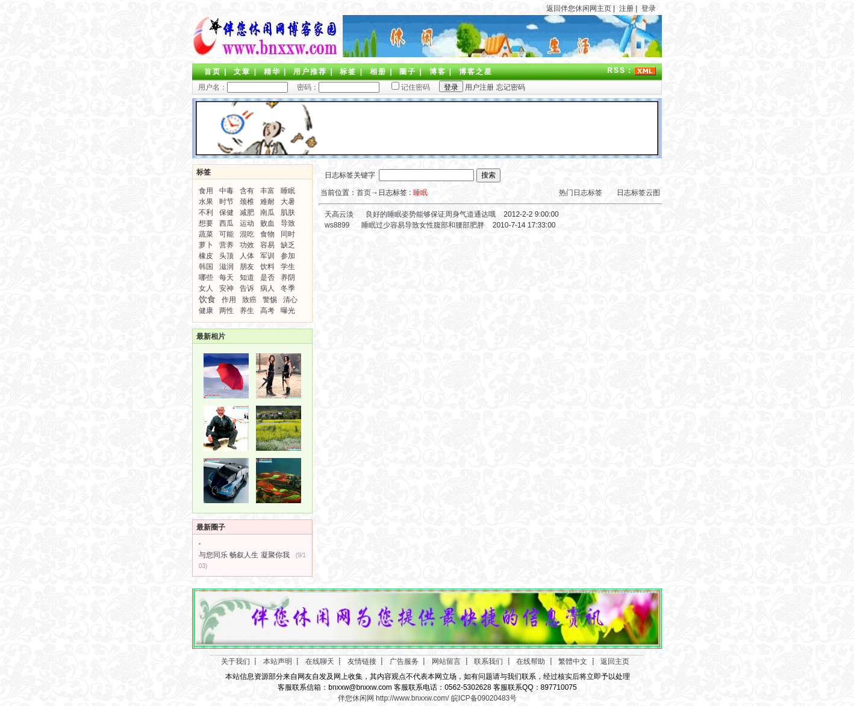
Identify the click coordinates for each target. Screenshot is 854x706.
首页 (212, 71)
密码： (334, 87)
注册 (626, 8)
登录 (648, 8)
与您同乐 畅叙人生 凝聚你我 (244, 555)
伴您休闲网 (356, 698)
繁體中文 (572, 661)
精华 (272, 71)
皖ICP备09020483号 (484, 698)
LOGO (264, 36)
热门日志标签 (580, 192)
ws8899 (336, 225)
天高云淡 (338, 214)
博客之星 (476, 71)
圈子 (407, 71)
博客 (437, 71)
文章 (242, 71)
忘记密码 (510, 87)
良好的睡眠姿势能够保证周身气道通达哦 (431, 214)
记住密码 (406, 87)
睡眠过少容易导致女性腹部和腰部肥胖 (422, 225)
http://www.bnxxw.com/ (412, 698)
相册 (378, 71)
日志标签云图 (638, 192)
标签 (348, 71)
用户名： (243, 87)
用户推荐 (310, 71)
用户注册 (479, 87)
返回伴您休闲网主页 (578, 8)
